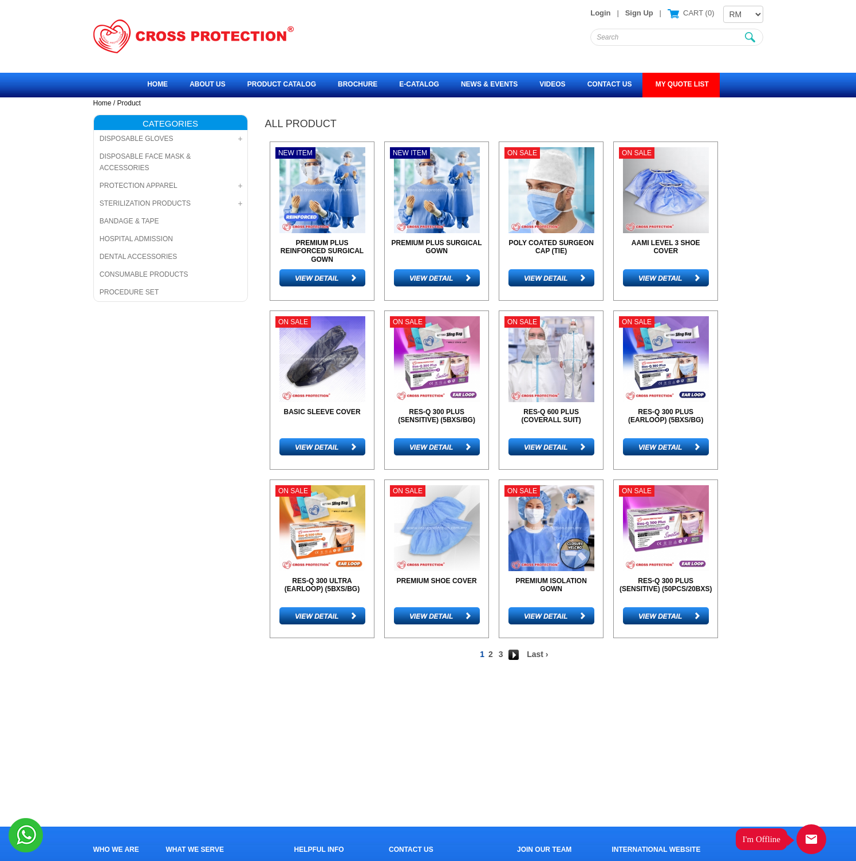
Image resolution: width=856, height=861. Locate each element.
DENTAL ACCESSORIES (138, 257)
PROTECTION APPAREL (138, 186)
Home (157, 84)
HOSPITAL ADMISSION (136, 239)
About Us (208, 84)
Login (600, 13)
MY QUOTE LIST (680, 84)
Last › (537, 654)
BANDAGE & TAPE (129, 221)
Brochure (357, 84)
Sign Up (639, 13)
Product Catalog (281, 84)
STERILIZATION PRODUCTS (145, 203)
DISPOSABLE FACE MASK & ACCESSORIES (145, 162)
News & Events (489, 84)
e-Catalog (419, 84)
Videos (552, 84)
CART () (697, 13)
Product (129, 103)
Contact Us (609, 84)
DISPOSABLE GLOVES (136, 139)
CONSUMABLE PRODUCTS (144, 274)
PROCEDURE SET (129, 292)
